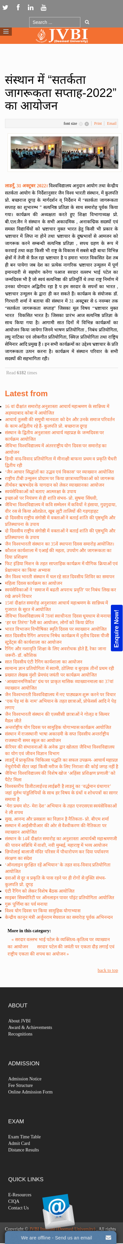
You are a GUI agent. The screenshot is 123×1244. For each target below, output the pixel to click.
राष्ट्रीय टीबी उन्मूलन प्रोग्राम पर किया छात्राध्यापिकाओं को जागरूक (59, 478)
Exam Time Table (24, 1151)
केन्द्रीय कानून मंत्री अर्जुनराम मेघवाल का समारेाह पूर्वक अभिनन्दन (59, 917)
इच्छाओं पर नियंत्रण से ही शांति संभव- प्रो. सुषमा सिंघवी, (51, 498)
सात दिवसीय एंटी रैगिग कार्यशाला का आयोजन (43, 661)
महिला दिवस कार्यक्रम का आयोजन (33, 583)
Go (87, 22)
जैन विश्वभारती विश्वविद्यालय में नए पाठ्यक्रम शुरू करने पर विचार (60, 694)
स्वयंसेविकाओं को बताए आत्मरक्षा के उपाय (40, 491)
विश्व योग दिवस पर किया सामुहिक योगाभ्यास (42, 910)
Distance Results (23, 1164)
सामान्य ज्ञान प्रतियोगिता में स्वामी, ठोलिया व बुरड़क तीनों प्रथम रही (59, 668)
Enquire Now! (116, 628)
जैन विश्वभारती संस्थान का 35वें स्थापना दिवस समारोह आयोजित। (59, 544)
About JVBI (19, 1035)
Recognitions (20, 1048)
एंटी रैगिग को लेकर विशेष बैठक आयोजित (39, 891)
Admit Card (19, 1158)
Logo (62, 49)
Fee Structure (20, 1100)
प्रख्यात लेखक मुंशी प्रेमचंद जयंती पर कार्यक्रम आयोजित (51, 675)
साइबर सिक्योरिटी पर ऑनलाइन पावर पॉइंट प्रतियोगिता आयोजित (59, 897)
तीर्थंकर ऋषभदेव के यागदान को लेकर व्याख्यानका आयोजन (54, 485)
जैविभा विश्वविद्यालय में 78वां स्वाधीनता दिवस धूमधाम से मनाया (58, 616)
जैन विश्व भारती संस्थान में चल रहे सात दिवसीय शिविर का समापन (59, 576)
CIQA (13, 1216)
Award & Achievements (30, 1042)
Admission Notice (25, 1093)
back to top (108, 970)
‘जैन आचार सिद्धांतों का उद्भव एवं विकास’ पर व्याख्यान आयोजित (59, 472)
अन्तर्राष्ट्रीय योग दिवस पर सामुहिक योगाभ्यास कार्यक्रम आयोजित (58, 727)
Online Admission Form (30, 1106)
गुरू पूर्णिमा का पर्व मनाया (26, 904)
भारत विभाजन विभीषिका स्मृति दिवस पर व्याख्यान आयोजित (56, 629)
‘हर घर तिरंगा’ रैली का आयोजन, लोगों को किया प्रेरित (49, 622)
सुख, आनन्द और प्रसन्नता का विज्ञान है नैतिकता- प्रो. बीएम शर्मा (57, 819)
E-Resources (19, 1209)
